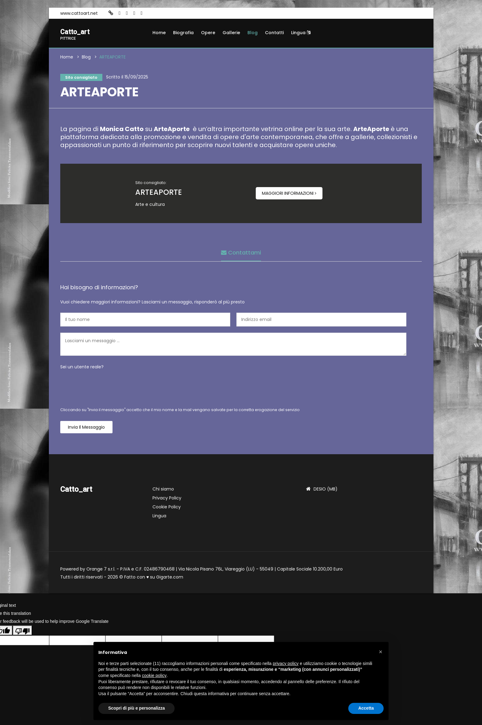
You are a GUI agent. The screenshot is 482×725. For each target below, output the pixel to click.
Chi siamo (163, 491)
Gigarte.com (169, 579)
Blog (252, 33)
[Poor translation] (22, 632)
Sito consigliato (81, 78)
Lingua (300, 33)
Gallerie (231, 33)
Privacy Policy (166, 500)
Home (159, 33)
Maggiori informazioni (289, 195)
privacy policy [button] (285, 663)
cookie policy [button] (154, 675)
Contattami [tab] (241, 253)
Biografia (183, 33)
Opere (208, 33)
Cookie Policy (166, 509)
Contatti (274, 33)
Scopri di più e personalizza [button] (136, 708)
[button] (380, 652)
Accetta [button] (366, 708)
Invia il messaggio (86, 429)
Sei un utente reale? (82, 369)
